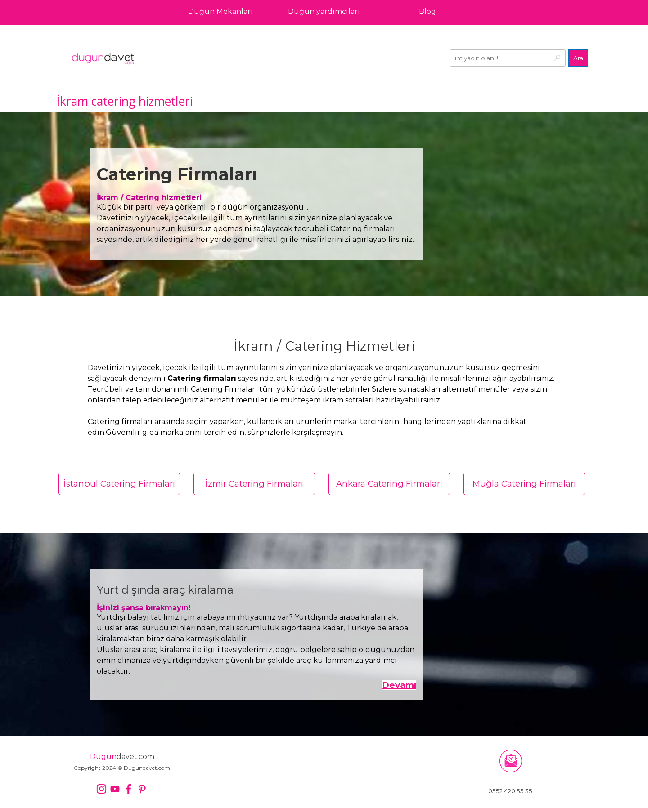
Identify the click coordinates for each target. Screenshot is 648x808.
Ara (578, 58)
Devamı (399, 685)
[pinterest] (142, 789)
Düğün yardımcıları (324, 11)
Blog (427, 11)
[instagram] (101, 789)
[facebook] (128, 789)
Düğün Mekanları (220, 11)
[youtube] (115, 789)
